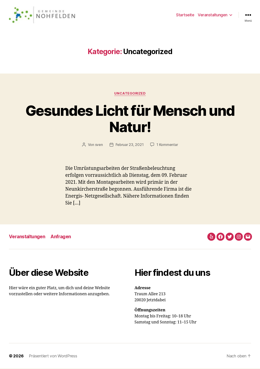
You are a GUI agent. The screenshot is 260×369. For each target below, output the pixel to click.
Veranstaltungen (212, 15)
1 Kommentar (167, 145)
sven (99, 145)
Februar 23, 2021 (130, 145)
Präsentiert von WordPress (53, 356)
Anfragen (60, 237)
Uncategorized (130, 94)
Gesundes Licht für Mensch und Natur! (130, 119)
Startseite (185, 15)
